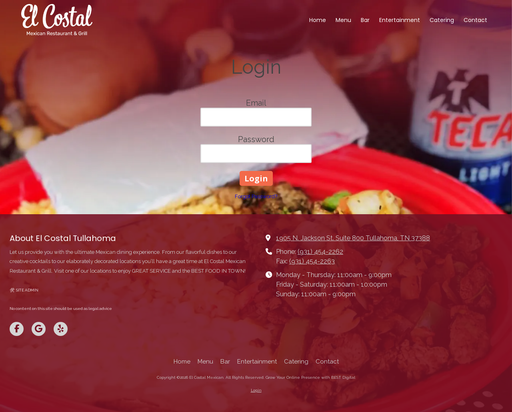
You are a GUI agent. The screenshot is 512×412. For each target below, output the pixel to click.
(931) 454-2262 (320, 251)
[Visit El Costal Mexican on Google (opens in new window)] (39, 329)
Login (256, 390)
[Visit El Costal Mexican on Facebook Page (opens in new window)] (17, 329)
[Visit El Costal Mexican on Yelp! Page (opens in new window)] (61, 329)
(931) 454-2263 (312, 261)
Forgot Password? (256, 196)
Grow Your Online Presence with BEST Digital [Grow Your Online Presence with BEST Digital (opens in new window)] (310, 377)
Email (256, 103)
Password (256, 139)
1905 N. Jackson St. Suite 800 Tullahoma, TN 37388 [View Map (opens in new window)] (353, 238)
